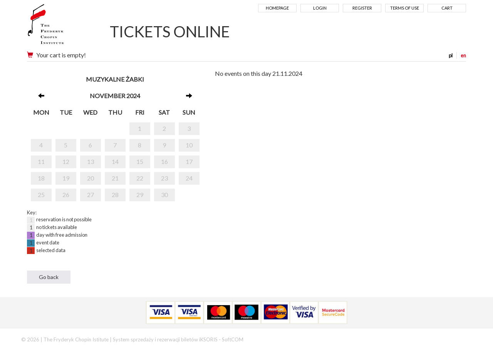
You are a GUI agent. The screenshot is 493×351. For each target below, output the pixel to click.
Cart (447, 7)
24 (189, 178)
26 (65, 194)
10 (189, 145)
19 (65, 178)
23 (164, 178)
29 (139, 194)
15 (139, 161)
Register (362, 7)
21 (115, 178)
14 (115, 161)
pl (451, 55)
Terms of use (404, 7)
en (463, 55)
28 (115, 194)
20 (90, 178)
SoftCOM (232, 339)
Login (320, 7)
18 (41, 178)
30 (164, 194)
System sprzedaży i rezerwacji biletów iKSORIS (165, 339)
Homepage (277, 7)
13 (90, 161)
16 (164, 161)
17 (189, 161)
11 (41, 161)
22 (139, 178)
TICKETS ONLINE (170, 31)
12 (65, 161)
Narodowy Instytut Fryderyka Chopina (60, 27)
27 (90, 194)
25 (41, 194)
